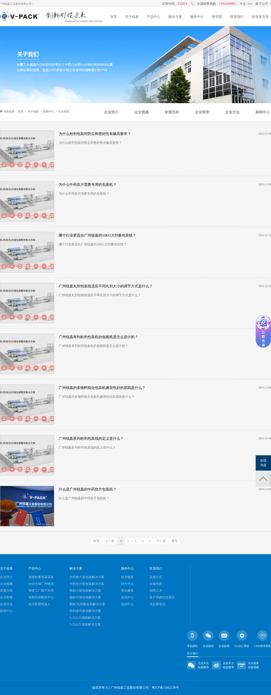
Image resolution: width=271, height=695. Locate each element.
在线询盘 (156, 584)
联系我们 (237, 17)
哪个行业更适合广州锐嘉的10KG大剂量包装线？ (97, 235)
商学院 (217, 17)
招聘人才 (156, 590)
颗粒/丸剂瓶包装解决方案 (87, 604)
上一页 (109, 541)
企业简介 (6, 577)
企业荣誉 (6, 597)
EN (250, 3)
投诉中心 (127, 604)
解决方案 (175, 17)
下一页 (161, 541)
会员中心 (127, 597)
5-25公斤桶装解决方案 (85, 617)
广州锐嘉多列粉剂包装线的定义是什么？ (91, 438)
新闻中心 (48, 111)
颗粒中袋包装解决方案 (85, 597)
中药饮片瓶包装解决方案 (87, 584)
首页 (113, 17)
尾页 (174, 541)
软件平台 (127, 584)
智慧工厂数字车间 (41, 590)
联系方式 (156, 577)
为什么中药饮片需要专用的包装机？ (88, 184)
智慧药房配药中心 (41, 597)
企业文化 (6, 604)
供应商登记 (157, 604)
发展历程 (6, 590)
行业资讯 (63, 111)
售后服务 (127, 590)
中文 (243, 3)
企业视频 (6, 584)
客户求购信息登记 (162, 597)
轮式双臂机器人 (39, 604)
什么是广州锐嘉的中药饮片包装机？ (88, 489)
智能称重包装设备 (41, 577)
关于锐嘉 (132, 17)
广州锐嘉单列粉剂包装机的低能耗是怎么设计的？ (98, 337)
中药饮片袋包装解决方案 (87, 577)
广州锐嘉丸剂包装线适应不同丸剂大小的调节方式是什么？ (106, 286)
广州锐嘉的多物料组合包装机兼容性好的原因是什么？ (102, 388)
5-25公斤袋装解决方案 (85, 624)
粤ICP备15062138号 (165, 687)
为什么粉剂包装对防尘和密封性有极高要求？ (95, 134)
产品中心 (153, 17)
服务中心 (197, 17)
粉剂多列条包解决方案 (85, 611)
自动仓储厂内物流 (41, 584)
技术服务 (127, 577)
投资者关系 (260, 17)
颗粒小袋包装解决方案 (85, 590)
